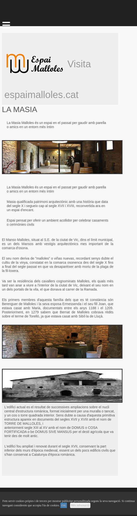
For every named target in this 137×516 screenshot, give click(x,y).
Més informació (80, 505)
